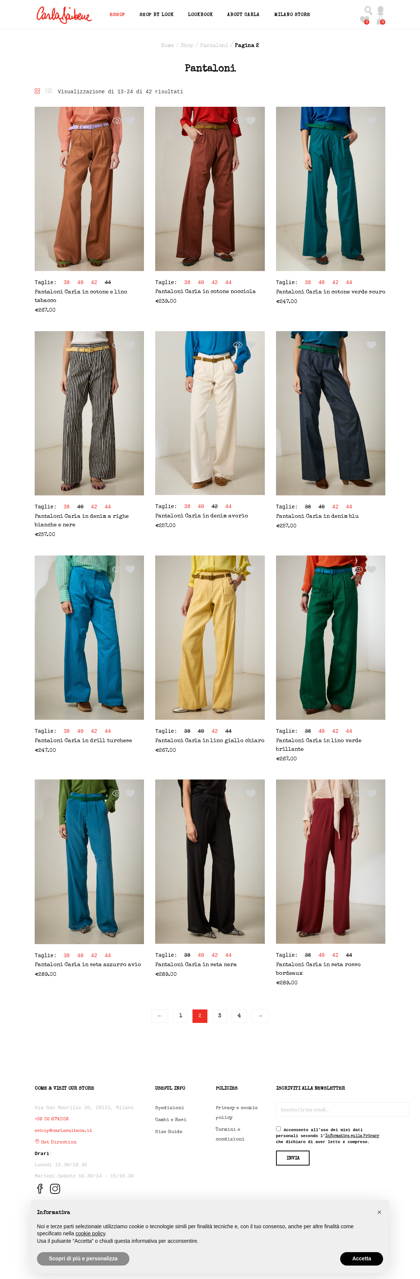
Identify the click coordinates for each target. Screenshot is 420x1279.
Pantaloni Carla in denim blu (317, 515)
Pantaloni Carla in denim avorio (201, 514)
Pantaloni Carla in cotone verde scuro (330, 290)
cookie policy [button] (90, 1233)
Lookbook (200, 14)
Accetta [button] (361, 1258)
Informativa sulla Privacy (352, 1135)
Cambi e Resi (171, 1118)
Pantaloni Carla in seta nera (196, 963)
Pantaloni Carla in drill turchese (83, 739)
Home (167, 44)
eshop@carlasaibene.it (63, 1129)
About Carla (243, 14)
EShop (117, 14)
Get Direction (55, 1141)
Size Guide (168, 1130)
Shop (187, 44)
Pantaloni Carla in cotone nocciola (205, 290)
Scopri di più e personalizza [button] (83, 1258)
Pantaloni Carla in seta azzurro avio (88, 963)
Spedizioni (169, 1106)
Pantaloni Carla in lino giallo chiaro (209, 739)
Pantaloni (214, 44)
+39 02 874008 (52, 1117)
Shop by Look (157, 14)
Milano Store (292, 14)
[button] (380, 18)
